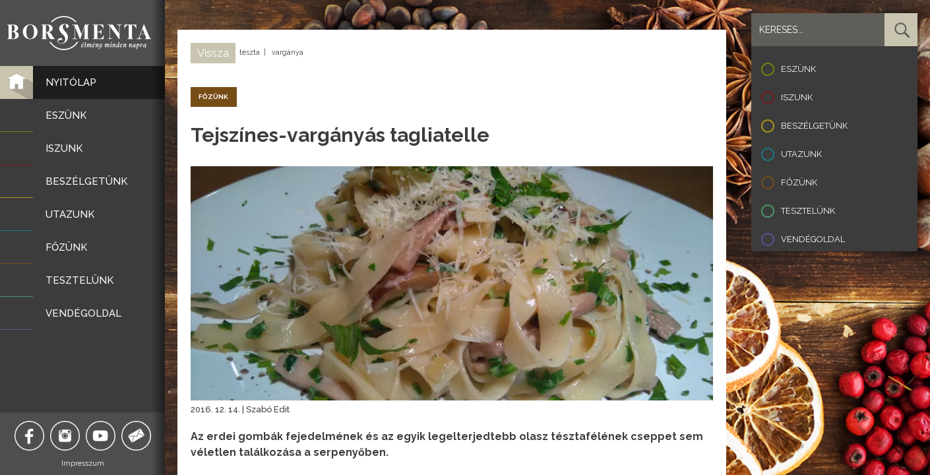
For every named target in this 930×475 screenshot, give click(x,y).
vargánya (287, 52)
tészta (249, 52)
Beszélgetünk (814, 126)
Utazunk (801, 154)
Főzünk (799, 182)
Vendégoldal (813, 239)
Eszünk (798, 69)
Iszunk (797, 97)
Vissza (213, 53)
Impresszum (82, 463)
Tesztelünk (808, 211)
